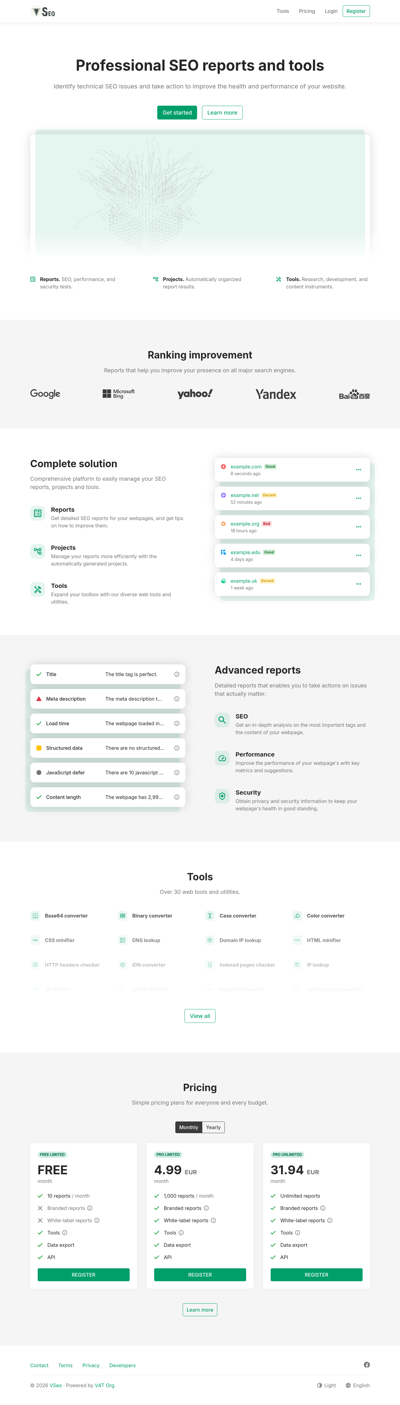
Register (83, 1275)
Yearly (213, 1127)
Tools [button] (283, 11)
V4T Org (104, 1385)
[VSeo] (42, 11)
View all (200, 1016)
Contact (39, 1365)
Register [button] (356, 11)
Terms (65, 1365)
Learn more (222, 112)
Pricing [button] (307, 11)
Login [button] (331, 11)
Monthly (188, 1127)
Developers (122, 1365)
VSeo (56, 1385)
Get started (177, 112)
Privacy (91, 1365)
